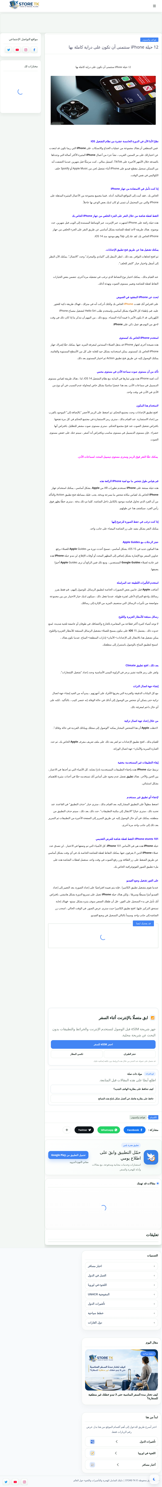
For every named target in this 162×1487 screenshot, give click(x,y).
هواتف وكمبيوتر (149, 39)
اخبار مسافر (95, 1266)
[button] (134, 1130)
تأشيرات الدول (96, 1303)
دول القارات (95, 1322)
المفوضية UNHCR (98, 1294)
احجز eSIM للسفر (103, 1044)
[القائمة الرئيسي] (154, 5)
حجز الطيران (130, 1054)
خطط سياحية (96, 1313)
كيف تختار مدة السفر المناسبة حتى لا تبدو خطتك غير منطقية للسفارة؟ (123, 1396)
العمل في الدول (97, 1275)
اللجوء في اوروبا (97, 1285)
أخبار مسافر (148, 1465)
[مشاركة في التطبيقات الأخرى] (67, 1130)
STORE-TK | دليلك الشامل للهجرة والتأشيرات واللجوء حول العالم (104, 1480)
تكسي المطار (76, 1054)
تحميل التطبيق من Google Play (68, 1155)
